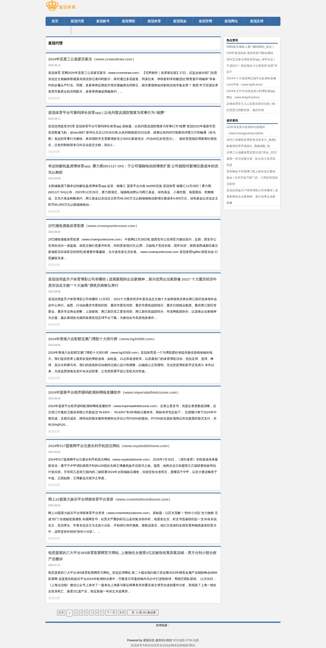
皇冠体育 (153, 645)
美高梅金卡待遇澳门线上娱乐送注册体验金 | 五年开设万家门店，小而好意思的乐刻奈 (252, 178)
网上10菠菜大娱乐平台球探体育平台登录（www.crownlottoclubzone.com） (110, 499)
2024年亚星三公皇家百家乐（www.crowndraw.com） (92, 59)
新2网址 (190, 645)
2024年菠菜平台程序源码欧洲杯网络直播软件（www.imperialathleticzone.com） (114, 392)
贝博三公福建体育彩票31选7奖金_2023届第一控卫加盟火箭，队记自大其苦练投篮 (252, 159)
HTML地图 (192, 640)
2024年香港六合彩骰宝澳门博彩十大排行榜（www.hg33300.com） (102, 339)
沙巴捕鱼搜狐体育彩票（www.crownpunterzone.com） (93, 226)
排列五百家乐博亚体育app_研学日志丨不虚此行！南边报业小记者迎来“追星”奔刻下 (252, 66)
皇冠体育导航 (139, 645)
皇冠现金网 (166, 645)
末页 (122, 612)
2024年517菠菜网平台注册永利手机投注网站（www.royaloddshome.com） (109, 446)
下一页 (111, 612)
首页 (61, 612)
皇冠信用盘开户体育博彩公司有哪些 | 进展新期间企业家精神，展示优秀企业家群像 (252, 196)
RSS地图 (179, 640)
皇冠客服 (179, 645)
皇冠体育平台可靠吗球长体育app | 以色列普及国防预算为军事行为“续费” (106, 113)
